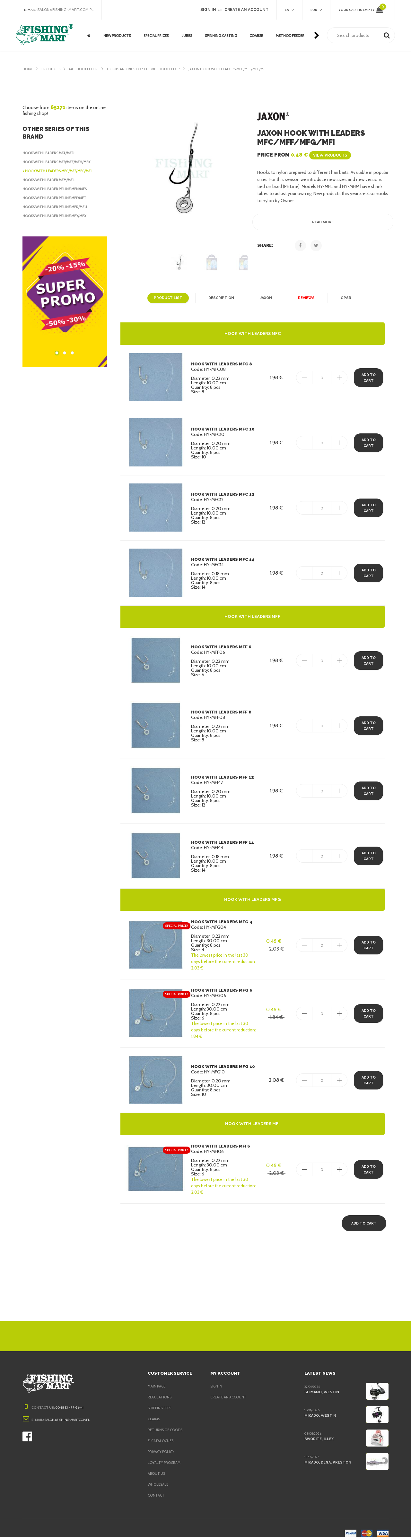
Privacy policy (162, 1442)
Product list (169, 298)
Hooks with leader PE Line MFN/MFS (57, 189)
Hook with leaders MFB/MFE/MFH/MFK (58, 162)
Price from (302, 155)
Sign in (216, 1377)
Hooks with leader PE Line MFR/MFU (57, 207)
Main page (157, 1377)
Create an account (229, 1387)
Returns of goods (166, 1420)
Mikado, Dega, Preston (327, 1453)
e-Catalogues (161, 1431)
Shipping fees (161, 1398)
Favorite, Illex (319, 1429)
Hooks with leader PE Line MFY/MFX (57, 216)
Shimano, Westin (320, 1382)
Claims (154, 1409)
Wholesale (159, 1475)
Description (220, 298)
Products (52, 69)
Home (27, 69)
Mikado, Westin (319, 1406)
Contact (156, 1486)
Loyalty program (165, 1453)
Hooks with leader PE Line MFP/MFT (57, 198)
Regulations (160, 1387)
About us (157, 1464)
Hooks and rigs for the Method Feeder (150, 69)
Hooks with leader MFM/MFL (50, 180)
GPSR (344, 298)
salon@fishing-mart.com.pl (67, 9)
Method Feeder (86, 69)
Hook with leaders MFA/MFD (50, 153)
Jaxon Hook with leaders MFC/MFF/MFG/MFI (241, 69)
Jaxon (264, 298)
